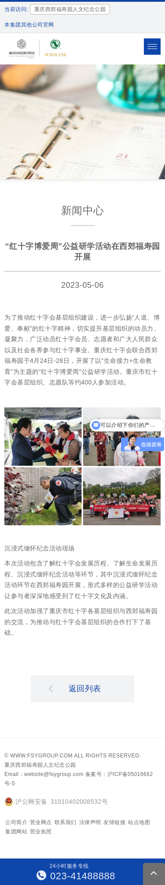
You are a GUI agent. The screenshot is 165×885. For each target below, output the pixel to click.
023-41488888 (76, 875)
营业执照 (41, 832)
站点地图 (139, 822)
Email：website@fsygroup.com (44, 774)
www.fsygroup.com (41, 756)
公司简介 (16, 822)
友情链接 (114, 822)
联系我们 (66, 822)
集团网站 (16, 832)
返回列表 (74, 688)
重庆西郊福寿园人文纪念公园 (40, 765)
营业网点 (41, 822)
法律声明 (90, 822)
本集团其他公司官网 (29, 25)
